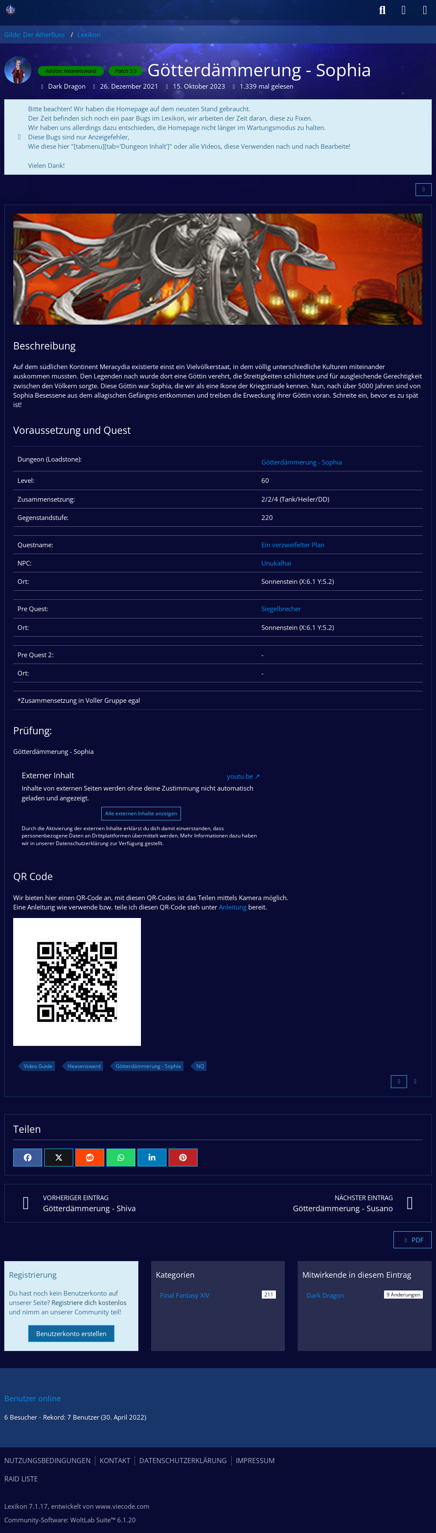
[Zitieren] (399, 1081)
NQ (200, 1066)
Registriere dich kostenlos (89, 1302)
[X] (58, 1157)
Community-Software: (70, 1520)
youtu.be (240, 776)
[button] (152, 1157)
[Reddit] (89, 1157)
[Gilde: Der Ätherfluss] (11, 9)
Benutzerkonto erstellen (71, 1333)
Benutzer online (32, 1398)
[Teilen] (424, 189)
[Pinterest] (183, 1157)
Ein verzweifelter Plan (292, 544)
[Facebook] (27, 1157)
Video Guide (38, 1066)
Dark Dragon (325, 1295)
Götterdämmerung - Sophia (301, 462)
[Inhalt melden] (415, 1081)
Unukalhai (276, 563)
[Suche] (382, 10)
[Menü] (424, 10)
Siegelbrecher (281, 608)
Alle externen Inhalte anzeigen (141, 813)
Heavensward (84, 1066)
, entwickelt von (76, 1506)
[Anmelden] (403, 10)
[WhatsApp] (120, 1157)
